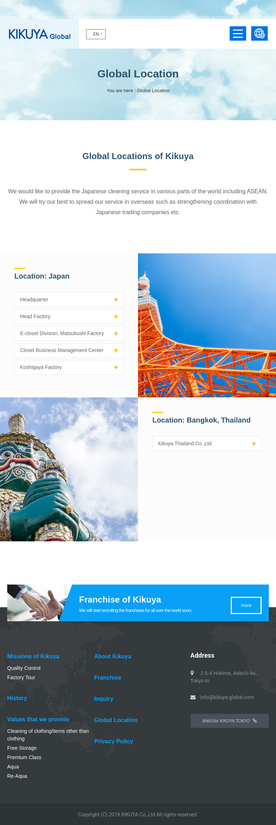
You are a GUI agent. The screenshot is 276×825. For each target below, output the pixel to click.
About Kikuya (112, 656)
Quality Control (24, 668)
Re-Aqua (17, 776)
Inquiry (103, 699)
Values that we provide (38, 719)
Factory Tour (21, 677)
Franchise (107, 678)
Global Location (116, 720)
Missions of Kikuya (33, 656)
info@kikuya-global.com (227, 697)
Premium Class (24, 757)
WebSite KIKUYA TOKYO (229, 720)
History (17, 698)
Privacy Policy (113, 741)
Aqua (13, 767)
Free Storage (22, 748)
